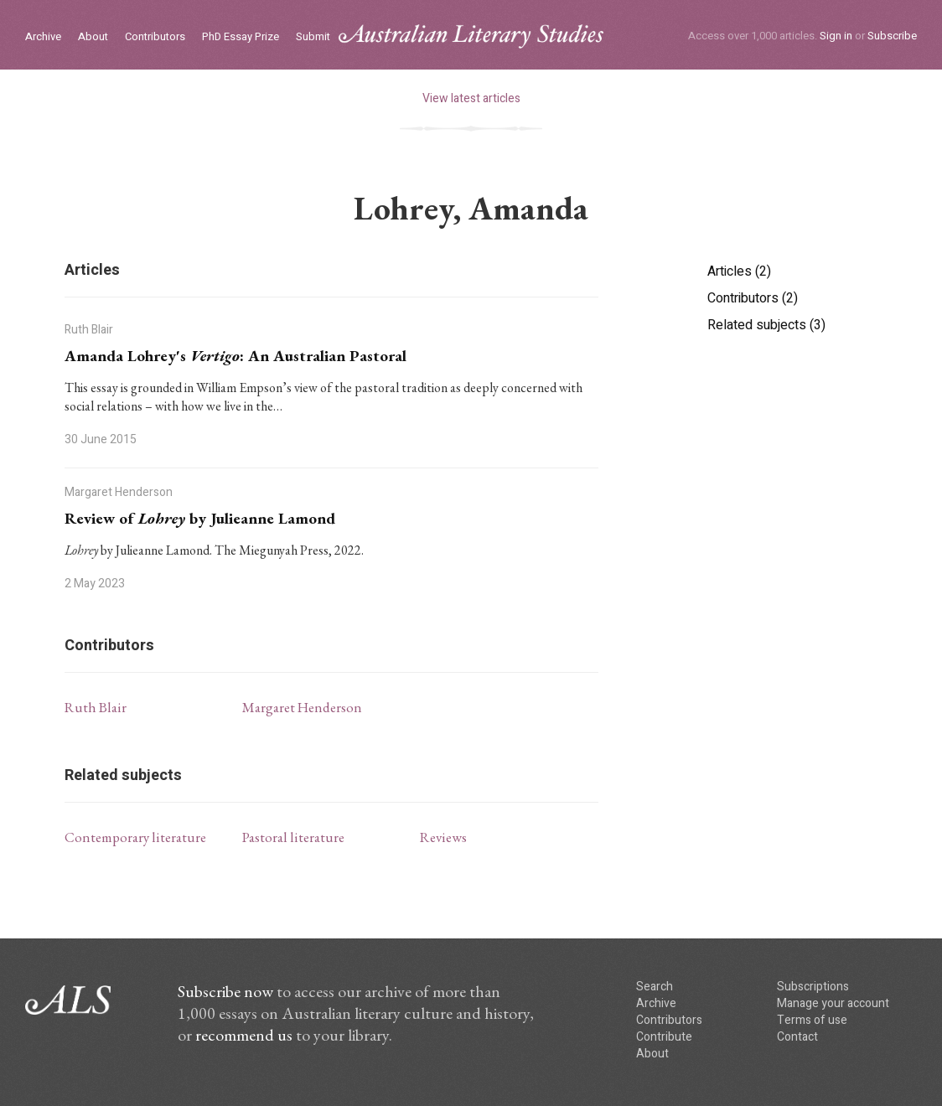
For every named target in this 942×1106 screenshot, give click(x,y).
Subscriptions (813, 986)
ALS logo (471, 36)
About (93, 37)
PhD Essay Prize (240, 37)
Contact (797, 1037)
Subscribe (892, 36)
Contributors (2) (752, 298)
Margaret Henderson (302, 707)
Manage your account (833, 1003)
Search (654, 986)
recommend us (243, 1035)
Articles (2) (739, 271)
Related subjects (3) (766, 325)
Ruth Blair (96, 707)
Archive (43, 37)
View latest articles (471, 98)
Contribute (664, 1037)
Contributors (155, 37)
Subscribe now (225, 991)
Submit (313, 37)
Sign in (836, 36)
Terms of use (812, 1020)
